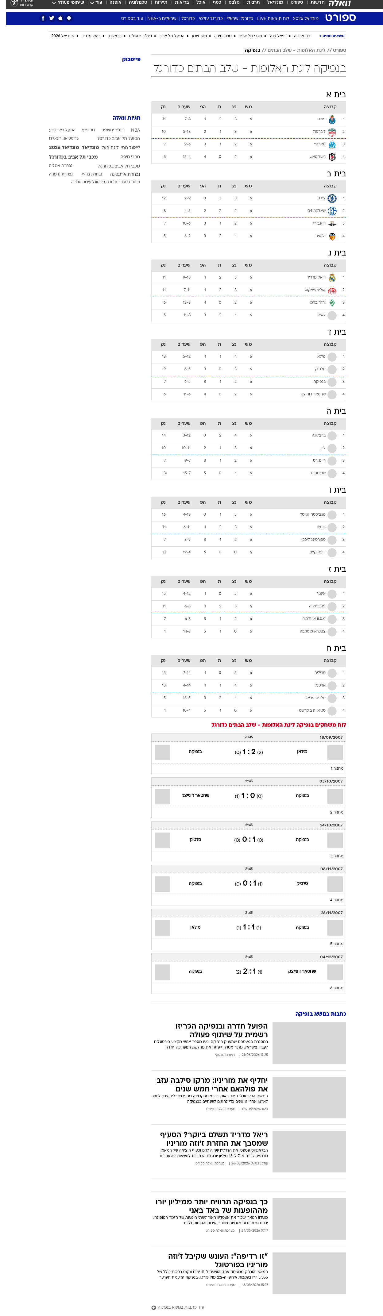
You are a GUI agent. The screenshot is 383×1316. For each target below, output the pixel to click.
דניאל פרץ (272, 36)
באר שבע (193, 36)
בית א (330, 95)
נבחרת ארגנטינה (119, 175)
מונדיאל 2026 (300, 19)
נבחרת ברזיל (85, 174)
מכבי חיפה (217, 36)
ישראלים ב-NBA (156, 19)
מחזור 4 (331, 900)
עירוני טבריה (75, 182)
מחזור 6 (331, 988)
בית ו (331, 490)
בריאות (176, 6)
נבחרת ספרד (123, 182)
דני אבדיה (296, 36)
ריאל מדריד (85, 36)
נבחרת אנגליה (55, 166)
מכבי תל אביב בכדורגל (67, 157)
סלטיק (189, 840)
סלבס (228, 6)
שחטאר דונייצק (189, 796)
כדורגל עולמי (205, 19)
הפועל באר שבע (56, 130)
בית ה (330, 412)
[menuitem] (308, 6)
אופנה (110, 6)
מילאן (296, 752)
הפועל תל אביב (166, 36)
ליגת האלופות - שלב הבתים (291, 50)
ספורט (291, 6)
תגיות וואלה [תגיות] (121, 118)
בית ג (331, 253)
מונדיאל (269, 6)
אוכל (195, 6)
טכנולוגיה (132, 6)
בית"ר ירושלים (134, 36)
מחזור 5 (331, 944)
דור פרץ (82, 130)
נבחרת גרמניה (55, 174)
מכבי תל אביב (244, 36)
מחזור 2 (331, 812)
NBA (129, 131)
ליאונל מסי (124, 148)
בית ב (330, 174)
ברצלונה (109, 36)
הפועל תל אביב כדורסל (112, 139)
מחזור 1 (331, 769)
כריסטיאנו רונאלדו (58, 138)
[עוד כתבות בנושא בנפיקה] (242, 1308)
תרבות (247, 6)
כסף (211, 6)
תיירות (155, 6)
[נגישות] (8, 6)
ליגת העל (104, 148)
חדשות (312, 6)
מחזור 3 (331, 856)
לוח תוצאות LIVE (267, 19)
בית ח (330, 649)
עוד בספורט (126, 19)
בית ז (331, 570)
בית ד (330, 333)
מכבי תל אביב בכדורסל (113, 166)
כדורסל (182, 19)
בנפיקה (246, 50)
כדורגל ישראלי (234, 19)
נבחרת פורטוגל (99, 182)
